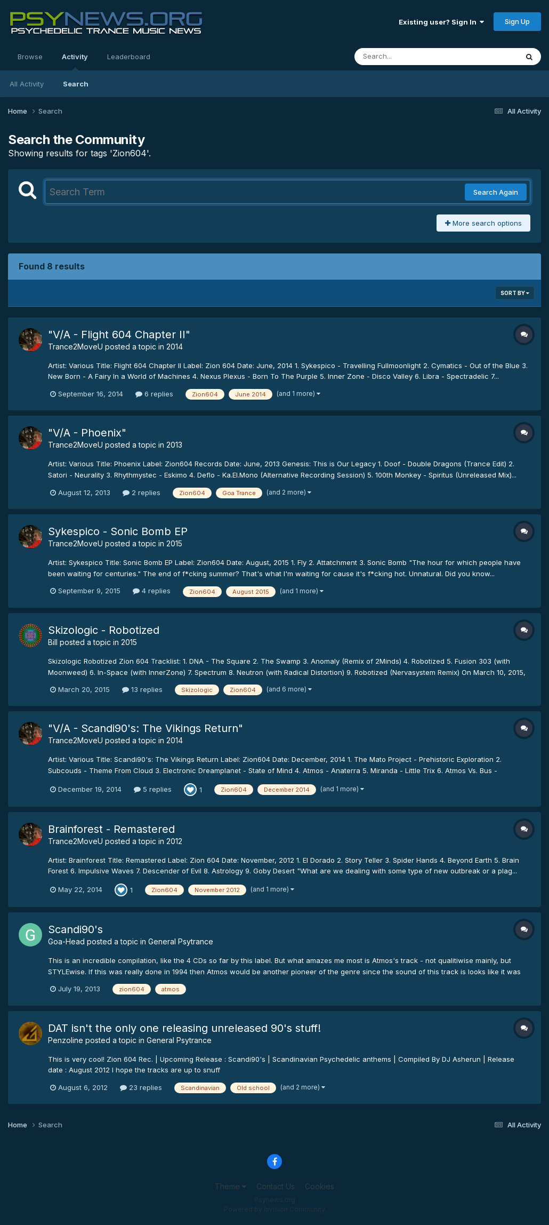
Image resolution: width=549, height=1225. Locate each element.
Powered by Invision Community (274, 1209)
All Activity (27, 83)
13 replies (142, 689)
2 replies (141, 492)
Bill (53, 642)
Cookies (319, 1186)
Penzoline (65, 1040)
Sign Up (517, 21)
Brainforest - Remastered (111, 829)
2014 (174, 346)
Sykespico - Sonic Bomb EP (118, 531)
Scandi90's (75, 929)
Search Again (495, 192)
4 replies (152, 590)
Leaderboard (128, 56)
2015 (174, 543)
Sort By (514, 293)
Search (75, 83)
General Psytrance (180, 941)
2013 (174, 444)
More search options (483, 223)
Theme (230, 1186)
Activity (75, 61)
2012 (174, 841)
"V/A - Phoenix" (87, 432)
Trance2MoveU (75, 346)
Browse (30, 56)
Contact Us (275, 1186)
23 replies (141, 1087)
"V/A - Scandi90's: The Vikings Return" (145, 728)
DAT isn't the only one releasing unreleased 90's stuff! (184, 1028)
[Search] (406, 56)
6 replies (154, 393)
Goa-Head (66, 941)
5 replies (153, 789)
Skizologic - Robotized (103, 630)
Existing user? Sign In (441, 22)
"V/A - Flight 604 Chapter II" (119, 334)
